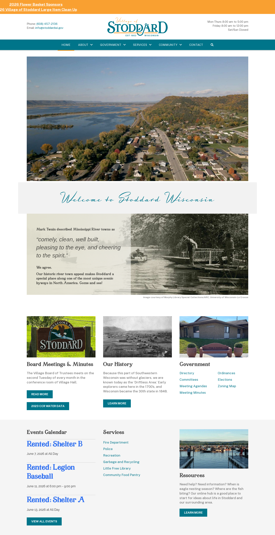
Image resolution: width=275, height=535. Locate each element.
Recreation (111, 455)
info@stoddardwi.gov (49, 27)
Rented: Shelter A (55, 499)
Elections (225, 379)
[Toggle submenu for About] (91, 44)
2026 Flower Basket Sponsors (32, 4)
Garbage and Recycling (121, 462)
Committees (189, 379)
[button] (212, 45)
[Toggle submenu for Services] (150, 44)
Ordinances (226, 373)
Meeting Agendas (193, 386)
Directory (187, 373)
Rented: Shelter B (54, 444)
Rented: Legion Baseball (51, 471)
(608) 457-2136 (46, 23)
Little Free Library (117, 468)
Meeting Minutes (193, 392)
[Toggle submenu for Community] (180, 44)
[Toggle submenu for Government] (124, 44)
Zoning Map (227, 386)
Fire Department (116, 442)
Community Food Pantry (121, 475)
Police (108, 449)
